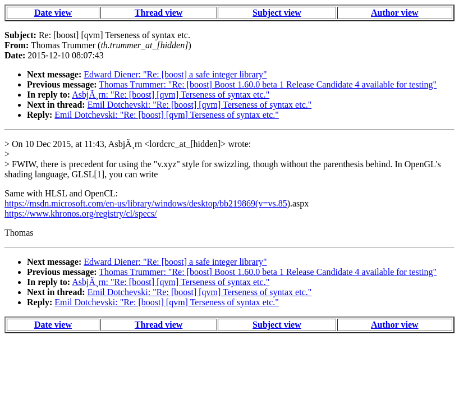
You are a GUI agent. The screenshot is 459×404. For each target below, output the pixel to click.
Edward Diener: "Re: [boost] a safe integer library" (175, 74)
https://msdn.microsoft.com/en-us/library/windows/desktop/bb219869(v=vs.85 (145, 203)
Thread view (158, 12)
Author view (395, 12)
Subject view (277, 12)
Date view (53, 12)
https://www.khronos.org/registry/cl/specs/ (80, 213)
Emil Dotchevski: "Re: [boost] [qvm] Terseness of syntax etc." (200, 104)
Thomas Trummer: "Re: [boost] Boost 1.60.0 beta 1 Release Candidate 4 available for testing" (268, 84)
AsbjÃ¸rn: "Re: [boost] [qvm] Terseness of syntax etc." (170, 94)
